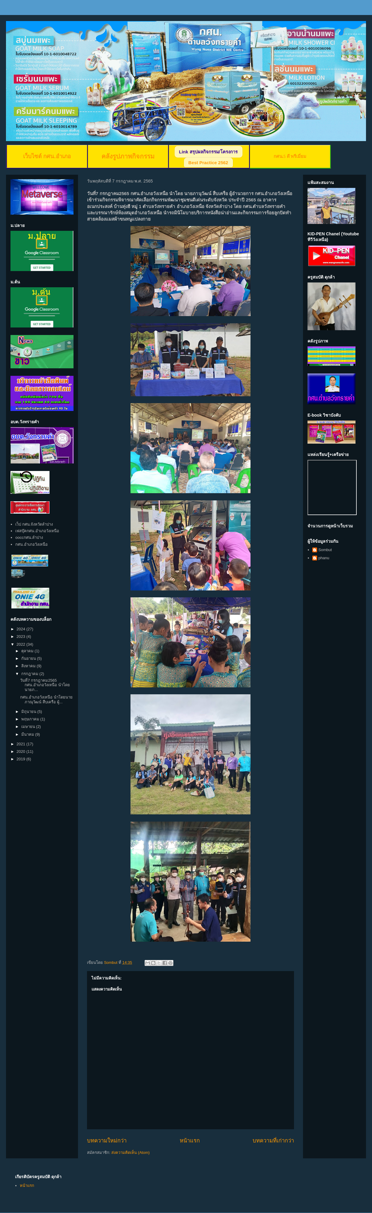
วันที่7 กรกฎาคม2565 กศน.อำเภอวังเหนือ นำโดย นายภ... (45, 685)
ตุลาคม (28, 651)
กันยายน (29, 658)
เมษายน (28, 726)
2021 (21, 744)
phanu (323, 558)
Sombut (325, 550)
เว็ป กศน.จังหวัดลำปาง (34, 524)
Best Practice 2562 (208, 162)
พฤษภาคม (30, 719)
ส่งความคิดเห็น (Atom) (130, 1152)
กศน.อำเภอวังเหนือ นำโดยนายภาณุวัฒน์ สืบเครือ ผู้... (46, 699)
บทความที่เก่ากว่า (273, 1141)
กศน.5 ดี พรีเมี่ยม (290, 156)
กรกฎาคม (30, 673)
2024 (21, 629)
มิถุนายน (29, 711)
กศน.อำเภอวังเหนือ (31, 544)
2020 (21, 751)
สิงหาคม (29, 666)
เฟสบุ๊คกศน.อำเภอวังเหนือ (37, 531)
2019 (21, 759)
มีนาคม (28, 734)
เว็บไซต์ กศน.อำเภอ (46, 156)
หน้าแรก (190, 1141)
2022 (21, 644)
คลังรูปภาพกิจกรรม (127, 156)
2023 (21, 636)
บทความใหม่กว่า (107, 1141)
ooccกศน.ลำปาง (29, 537)
